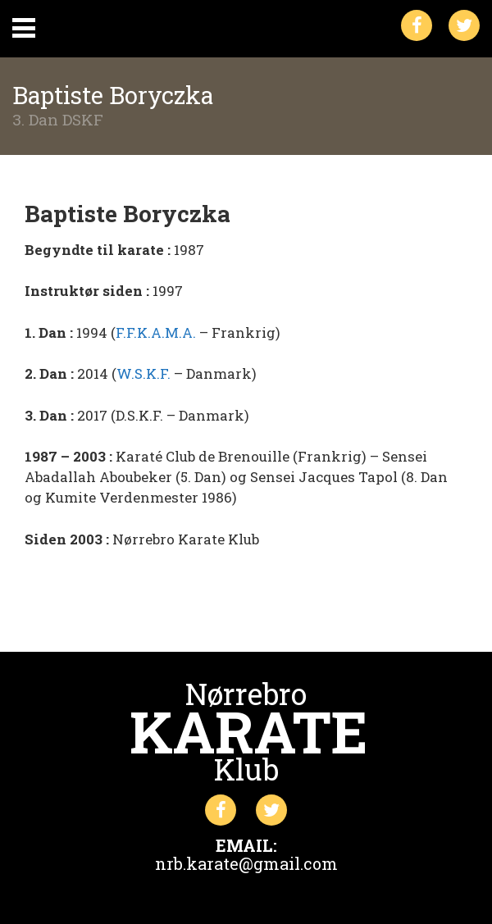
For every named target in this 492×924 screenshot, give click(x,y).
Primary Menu (23, 28)
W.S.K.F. (143, 373)
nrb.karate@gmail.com (246, 863)
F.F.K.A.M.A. (156, 332)
